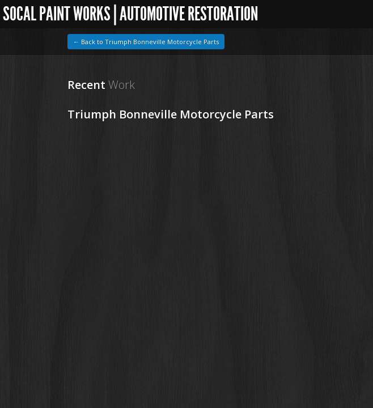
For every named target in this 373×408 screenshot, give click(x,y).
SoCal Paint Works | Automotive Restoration (127, 14)
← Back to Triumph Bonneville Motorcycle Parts (146, 41)
